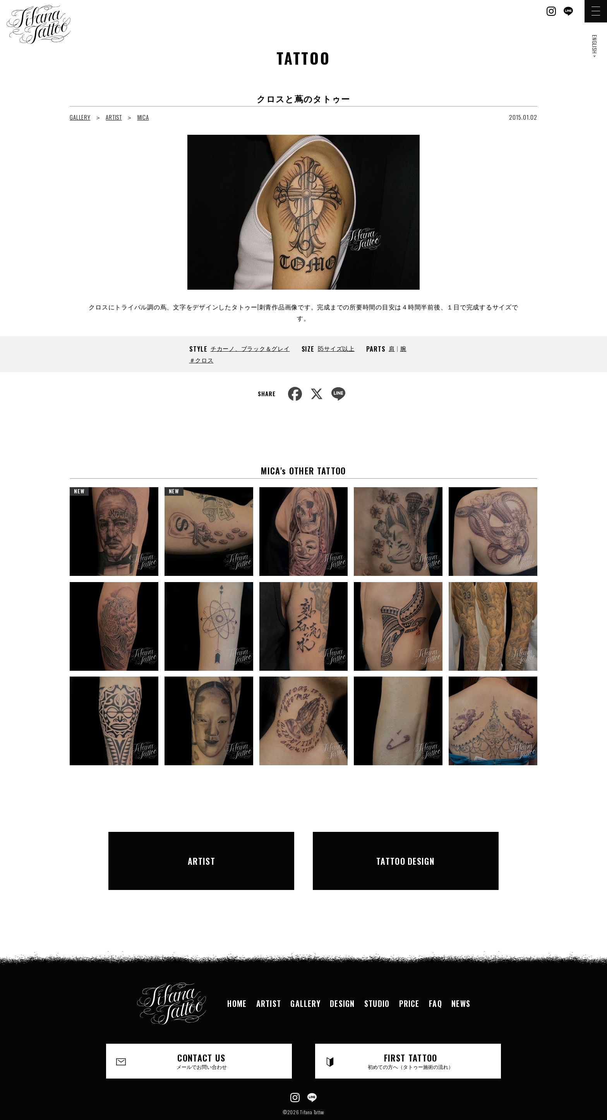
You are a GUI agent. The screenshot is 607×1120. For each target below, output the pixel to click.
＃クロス (201, 360)
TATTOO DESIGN (406, 848)
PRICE (410, 978)
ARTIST (114, 117)
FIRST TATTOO (411, 1036)
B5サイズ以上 (336, 348)
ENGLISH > (595, 46)
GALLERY (80, 117)
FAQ (437, 978)
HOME (235, 978)
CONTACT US (202, 1036)
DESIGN (342, 978)
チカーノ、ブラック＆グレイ (250, 348)
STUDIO (377, 978)
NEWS (463, 978)
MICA (143, 117)
